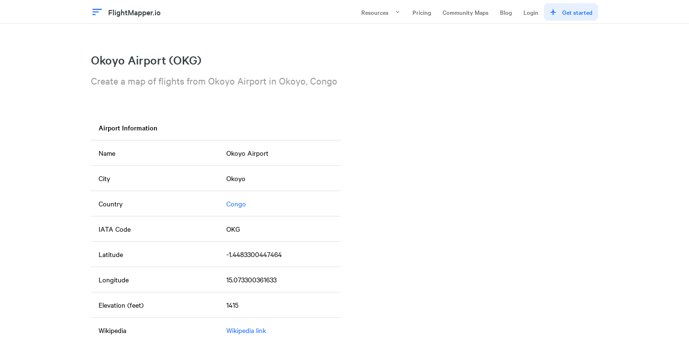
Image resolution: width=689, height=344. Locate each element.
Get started (571, 12)
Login (530, 12)
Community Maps (466, 12)
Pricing (421, 12)
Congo (236, 203)
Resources (381, 12)
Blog (506, 12)
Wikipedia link (246, 330)
